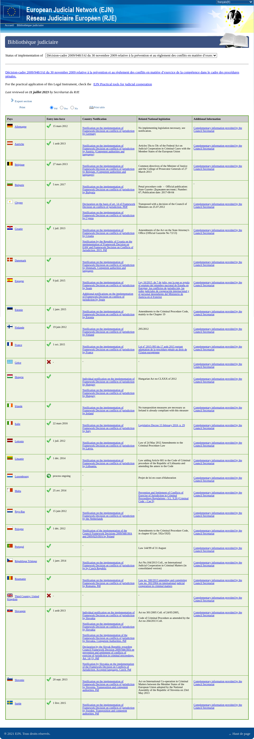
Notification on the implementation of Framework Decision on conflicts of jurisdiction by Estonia (108, 314)
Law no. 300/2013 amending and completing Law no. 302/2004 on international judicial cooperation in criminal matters (162, 583)
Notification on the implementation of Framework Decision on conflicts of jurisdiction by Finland (108, 331)
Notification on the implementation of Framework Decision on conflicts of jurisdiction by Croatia (108, 233)
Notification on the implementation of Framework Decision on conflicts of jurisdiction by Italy (108, 428)
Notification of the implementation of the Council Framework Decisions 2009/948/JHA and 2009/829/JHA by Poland (107, 533)
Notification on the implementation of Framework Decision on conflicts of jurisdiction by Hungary (108, 393)
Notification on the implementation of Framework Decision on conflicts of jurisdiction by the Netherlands (108, 515)
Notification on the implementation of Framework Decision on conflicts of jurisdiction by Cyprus (108, 215)
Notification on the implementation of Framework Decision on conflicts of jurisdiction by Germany (108, 130)
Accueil (9, 25)
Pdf (55, 108)
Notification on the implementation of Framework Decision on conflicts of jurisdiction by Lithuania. (108, 463)
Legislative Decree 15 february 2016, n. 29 (161, 425)
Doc (66, 108)
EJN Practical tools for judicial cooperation (122, 84)
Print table (98, 107)
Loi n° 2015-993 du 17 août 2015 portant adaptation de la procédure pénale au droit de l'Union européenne (162, 349)
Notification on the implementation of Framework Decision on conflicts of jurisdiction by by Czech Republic (108, 565)
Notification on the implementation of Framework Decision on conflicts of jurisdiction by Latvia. (108, 445)
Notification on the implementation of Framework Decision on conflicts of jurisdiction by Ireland (108, 410)
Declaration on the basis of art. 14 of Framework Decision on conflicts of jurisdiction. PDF (108, 205)
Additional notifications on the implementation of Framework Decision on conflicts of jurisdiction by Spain (107, 296)
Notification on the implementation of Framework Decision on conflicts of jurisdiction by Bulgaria (108, 189)
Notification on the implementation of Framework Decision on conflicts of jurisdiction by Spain (108, 285)
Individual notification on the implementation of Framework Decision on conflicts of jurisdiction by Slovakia (108, 615)
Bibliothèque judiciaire (30, 25)
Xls (76, 108)
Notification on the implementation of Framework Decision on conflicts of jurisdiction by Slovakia (108, 626)
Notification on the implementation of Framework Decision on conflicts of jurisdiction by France (108, 349)
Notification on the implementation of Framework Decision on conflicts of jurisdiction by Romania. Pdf (108, 583)
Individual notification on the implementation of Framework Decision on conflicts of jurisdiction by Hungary (108, 381)
